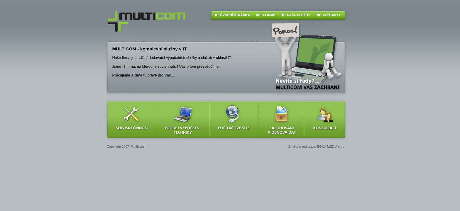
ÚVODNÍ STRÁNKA (235, 15)
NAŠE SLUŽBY (298, 15)
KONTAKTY (332, 15)
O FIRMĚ (268, 15)
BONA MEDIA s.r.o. (331, 146)
